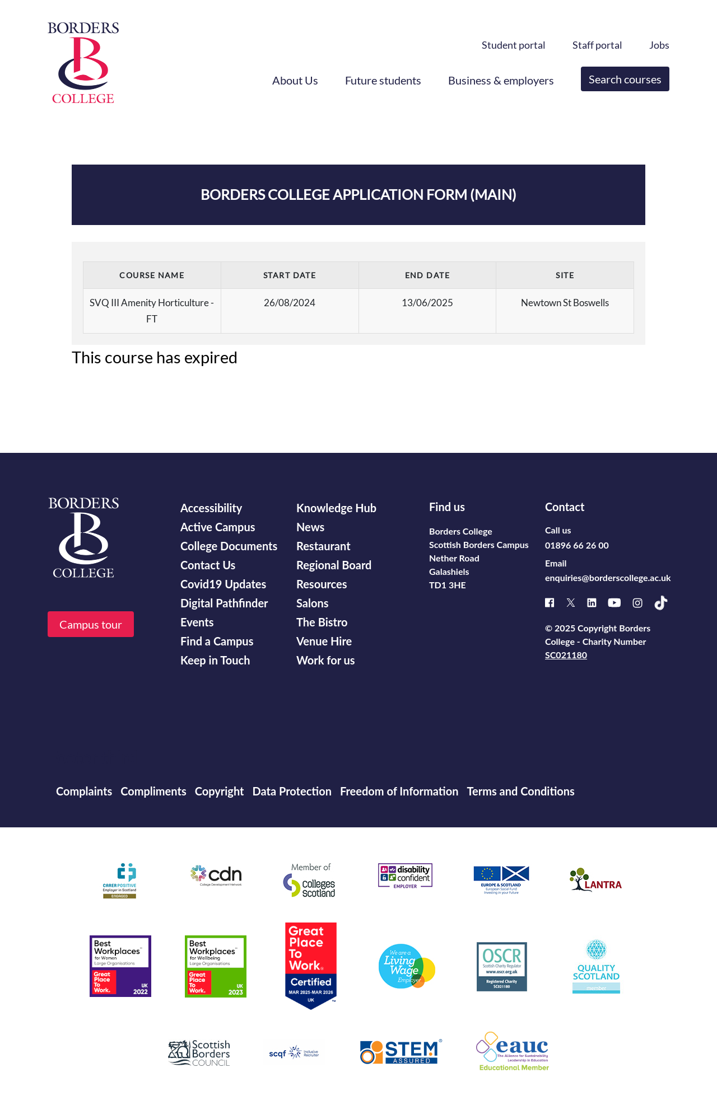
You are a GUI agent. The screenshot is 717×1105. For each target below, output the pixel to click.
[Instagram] (643, 603)
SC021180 (566, 654)
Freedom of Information (399, 791)
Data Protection (292, 791)
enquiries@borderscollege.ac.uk (608, 577)
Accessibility (211, 507)
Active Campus (217, 526)
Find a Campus (216, 641)
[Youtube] (620, 602)
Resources (321, 584)
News (310, 526)
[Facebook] (555, 602)
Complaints (84, 791)
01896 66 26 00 (577, 545)
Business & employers (501, 80)
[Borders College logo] (83, 62)
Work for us (325, 660)
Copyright (219, 791)
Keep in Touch (215, 660)
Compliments (153, 791)
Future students (383, 80)
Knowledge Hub (336, 507)
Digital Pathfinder (224, 603)
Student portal (514, 45)
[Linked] (597, 602)
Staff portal (597, 45)
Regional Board (333, 565)
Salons (312, 603)
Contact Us (207, 565)
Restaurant (323, 545)
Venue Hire (324, 641)
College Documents (228, 545)
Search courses (625, 79)
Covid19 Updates (223, 584)
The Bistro (322, 622)
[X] (576, 602)
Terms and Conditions (520, 791)
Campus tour (90, 624)
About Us (295, 80)
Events (196, 622)
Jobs (659, 45)
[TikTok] (666, 603)
